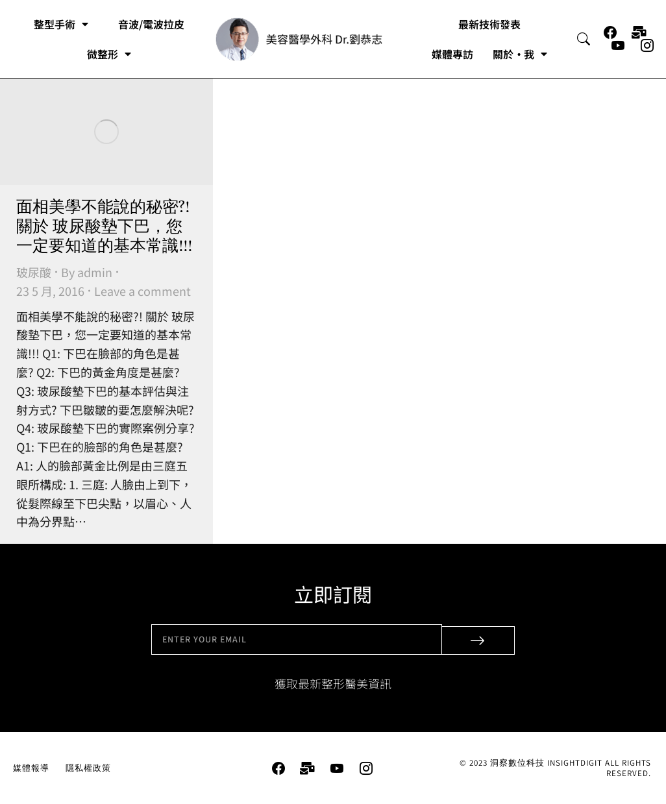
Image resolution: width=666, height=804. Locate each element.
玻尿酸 (33, 271)
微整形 (109, 54)
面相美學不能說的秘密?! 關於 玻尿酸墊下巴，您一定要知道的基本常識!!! (104, 227)
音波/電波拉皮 (151, 24)
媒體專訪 (452, 54)
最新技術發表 (489, 24)
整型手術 (61, 24)
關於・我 (520, 54)
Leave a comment (142, 290)
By (86, 271)
